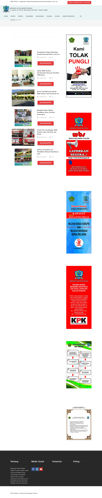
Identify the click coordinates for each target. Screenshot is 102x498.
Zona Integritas (69, 16)
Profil (13, 16)
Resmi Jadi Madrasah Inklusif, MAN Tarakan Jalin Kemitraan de (48, 93)
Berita (20, 16)
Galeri (57, 16)
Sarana (49, 16)
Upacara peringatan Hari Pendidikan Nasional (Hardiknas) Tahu (47, 152)
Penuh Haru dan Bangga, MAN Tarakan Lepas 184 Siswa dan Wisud (47, 132)
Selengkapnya (45, 63)
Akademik (29, 16)
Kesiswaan (40, 16)
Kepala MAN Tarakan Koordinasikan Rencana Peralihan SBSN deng (48, 73)
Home (6, 16)
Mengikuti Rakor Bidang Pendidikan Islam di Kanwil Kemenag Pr (46, 112)
